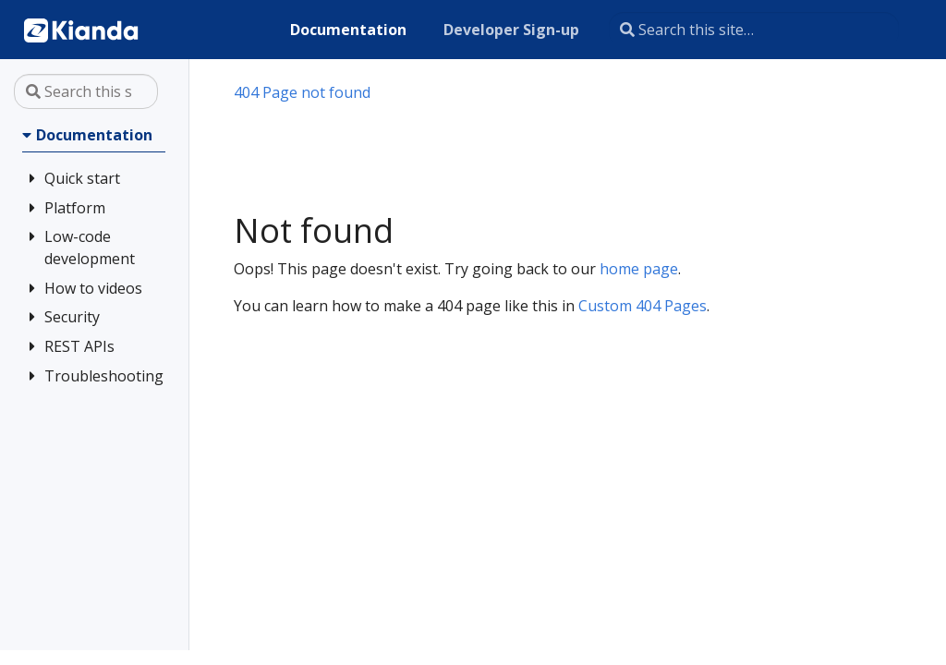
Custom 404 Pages (642, 306)
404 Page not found (302, 92)
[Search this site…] (754, 29)
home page (639, 269)
